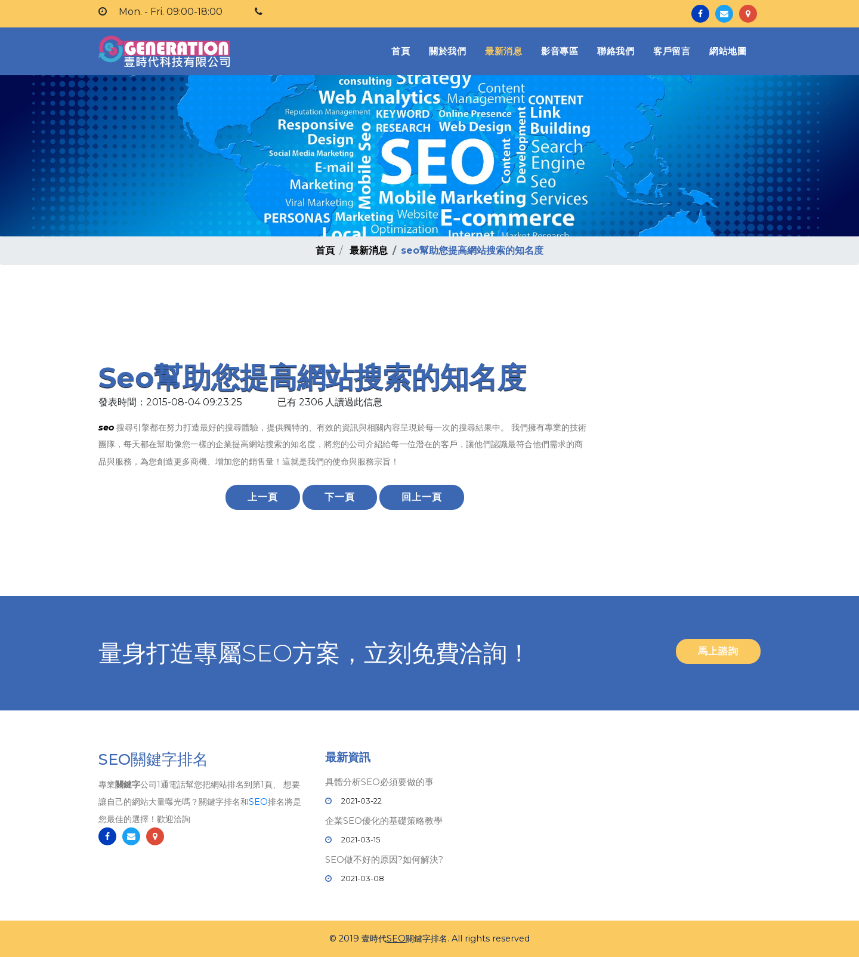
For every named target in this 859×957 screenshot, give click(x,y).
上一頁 (263, 497)
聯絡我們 (615, 51)
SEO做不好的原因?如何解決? (384, 859)
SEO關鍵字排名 (153, 764)
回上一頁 (421, 497)
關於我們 (447, 51)
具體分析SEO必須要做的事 (379, 781)
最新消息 (503, 51)
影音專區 (559, 51)
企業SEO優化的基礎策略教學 (384, 820)
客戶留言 (671, 51)
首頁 (403, 50)
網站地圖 (727, 51)
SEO (258, 806)
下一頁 (340, 497)
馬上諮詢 (718, 651)
